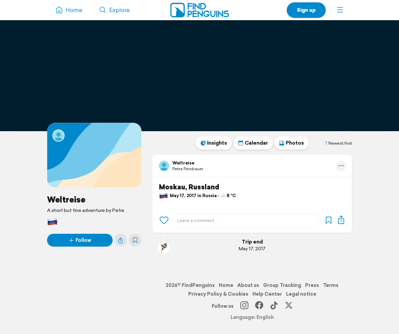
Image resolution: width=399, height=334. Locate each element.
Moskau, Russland (189, 187)
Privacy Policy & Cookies (218, 294)
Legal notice (301, 294)
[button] (340, 10)
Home (226, 285)
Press (312, 285)
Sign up (306, 9)
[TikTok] (274, 306)
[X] (289, 306)
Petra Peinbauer (187, 169)
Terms (330, 285)
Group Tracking (282, 285)
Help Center (267, 294)
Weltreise (66, 199)
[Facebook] (259, 306)
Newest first (338, 143)
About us (248, 285)
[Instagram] (244, 306)
